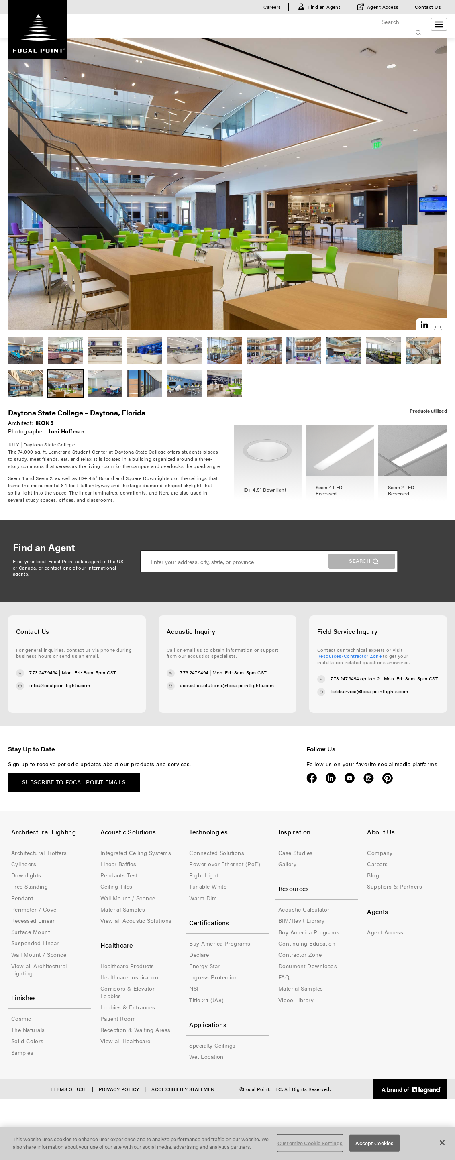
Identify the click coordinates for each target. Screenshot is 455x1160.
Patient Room (118, 1018)
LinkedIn (330, 778)
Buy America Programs (220, 943)
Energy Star (204, 966)
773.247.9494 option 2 (355, 678)
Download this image (438, 326)
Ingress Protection (213, 977)
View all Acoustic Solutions (136, 920)
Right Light (203, 875)
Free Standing (29, 886)
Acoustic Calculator (304, 909)
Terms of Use (69, 1089)
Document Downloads (307, 966)
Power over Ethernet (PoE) (224, 864)
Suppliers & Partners (394, 886)
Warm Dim (203, 898)
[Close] (442, 1142)
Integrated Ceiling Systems (135, 853)
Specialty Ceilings (212, 1045)
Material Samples (122, 909)
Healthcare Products (127, 966)
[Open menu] (439, 24)
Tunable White (207, 886)
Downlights (26, 875)
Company (379, 853)
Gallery (287, 864)
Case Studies (295, 853)
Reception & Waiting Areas (135, 1030)
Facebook (311, 778)
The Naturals (28, 1030)
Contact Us (428, 6)
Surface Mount (30, 932)
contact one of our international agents (64, 571)
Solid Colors (27, 1041)
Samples (22, 1052)
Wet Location (206, 1056)
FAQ (284, 977)
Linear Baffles (118, 864)
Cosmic (21, 1018)
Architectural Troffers (39, 853)
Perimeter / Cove (34, 909)
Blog (373, 875)
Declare (199, 954)
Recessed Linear (33, 920)
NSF (194, 988)
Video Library (296, 1000)
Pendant (22, 898)
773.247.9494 (43, 672)
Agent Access (383, 6)
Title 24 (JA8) (206, 1000)
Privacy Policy (119, 1089)
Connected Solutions (216, 853)
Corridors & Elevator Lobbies (127, 991)
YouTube (349, 778)
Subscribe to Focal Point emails (74, 782)
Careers (272, 6)
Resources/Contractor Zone (349, 655)
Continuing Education (307, 943)
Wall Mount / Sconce (38, 954)
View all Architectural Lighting (39, 969)
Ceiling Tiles (116, 886)
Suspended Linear (35, 943)
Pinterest (387, 778)
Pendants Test (119, 875)
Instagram (368, 778)
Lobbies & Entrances (127, 1007)
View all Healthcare (125, 1041)
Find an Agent (324, 6)
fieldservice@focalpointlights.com (369, 691)
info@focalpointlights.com (59, 685)
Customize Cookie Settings (310, 1143)
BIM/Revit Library (301, 920)
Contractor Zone (300, 954)
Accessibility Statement (184, 1089)
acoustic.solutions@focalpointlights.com (227, 685)
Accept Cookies (374, 1143)
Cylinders (23, 864)
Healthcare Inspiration (129, 977)
